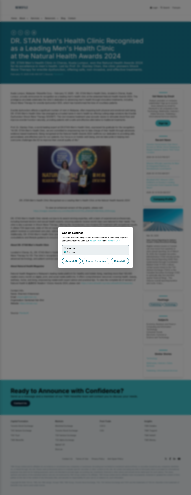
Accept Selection (96, 261)
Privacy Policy (96, 240)
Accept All (71, 261)
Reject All (119, 261)
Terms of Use (113, 240)
